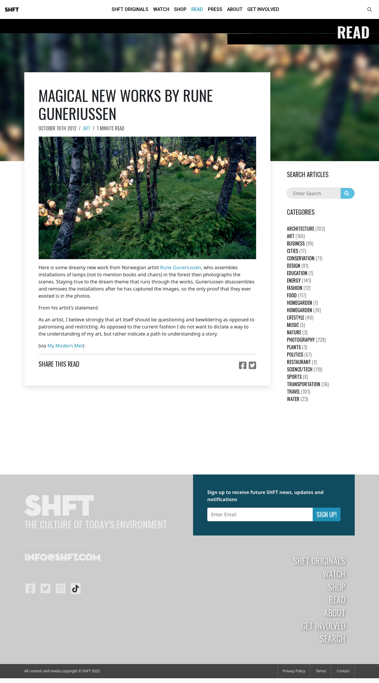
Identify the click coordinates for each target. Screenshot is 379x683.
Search (332, 638)
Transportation (308, 384)
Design (297, 265)
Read (197, 9)
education (300, 273)
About (235, 9)
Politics (299, 354)
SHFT (12, 10)
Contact (343, 671)
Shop (180, 9)
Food (296, 295)
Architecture (306, 228)
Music (296, 324)
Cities (296, 250)
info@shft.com (62, 558)
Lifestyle (300, 317)
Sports (297, 376)
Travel (298, 391)
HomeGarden (302, 302)
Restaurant (302, 361)
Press (215, 9)
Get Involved (263, 9)
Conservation (304, 258)
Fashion (298, 287)
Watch (161, 9)
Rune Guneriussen (180, 267)
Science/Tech (304, 369)
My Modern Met (65, 345)
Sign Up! (327, 514)
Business (300, 243)
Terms (321, 671)
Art (86, 128)
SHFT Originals (130, 9)
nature (297, 332)
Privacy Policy (294, 671)
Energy (299, 280)
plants (297, 347)
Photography (306, 339)
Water (297, 399)
